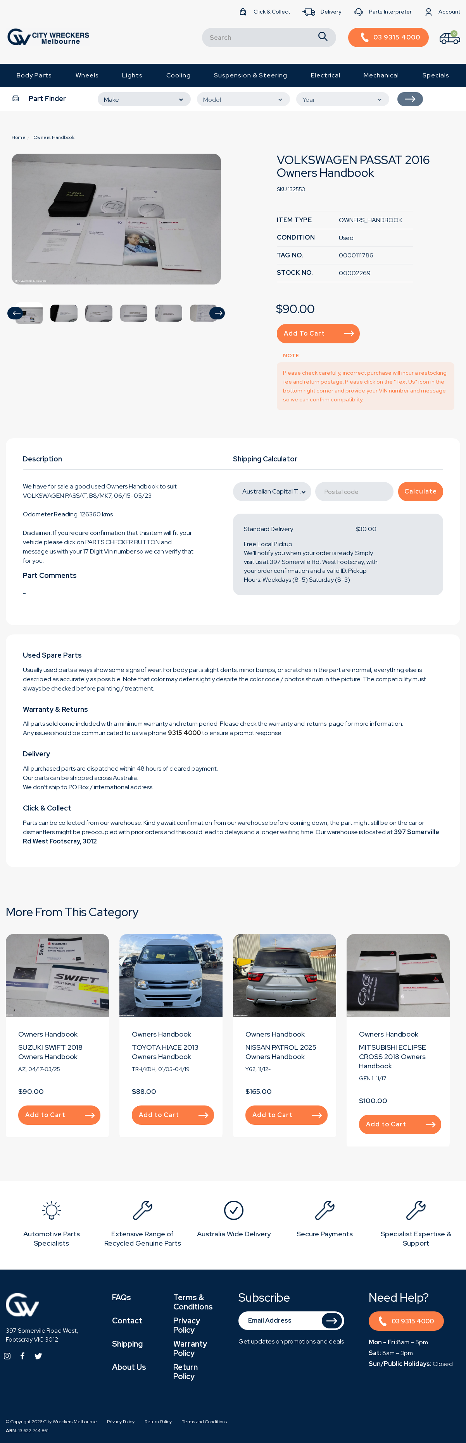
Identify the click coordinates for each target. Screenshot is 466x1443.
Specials (436, 75)
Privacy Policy (186, 1325)
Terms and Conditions (204, 1422)
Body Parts (34, 75)
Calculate (420, 491)
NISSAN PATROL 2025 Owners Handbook (280, 1052)
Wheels (87, 75)
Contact (127, 1321)
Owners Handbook (48, 1034)
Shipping (127, 1344)
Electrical (325, 75)
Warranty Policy (190, 1348)
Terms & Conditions (193, 1302)
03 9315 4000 (406, 1322)
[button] (15, 313)
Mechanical (381, 75)
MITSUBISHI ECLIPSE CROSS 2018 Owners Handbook (392, 1056)
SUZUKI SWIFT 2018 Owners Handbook (50, 1052)
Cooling (178, 75)
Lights (132, 75)
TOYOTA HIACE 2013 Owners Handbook (165, 1052)
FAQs (121, 1297)
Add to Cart (319, 333)
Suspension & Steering (250, 75)
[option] (116, 219)
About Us (129, 1367)
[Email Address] (291, 1320)
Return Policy (185, 1371)
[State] (272, 491)
